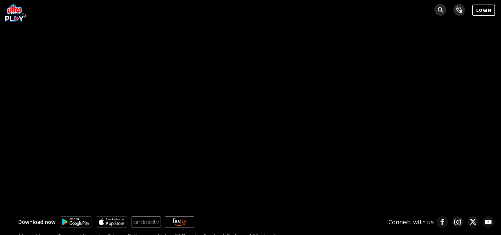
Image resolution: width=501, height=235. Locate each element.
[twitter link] (472, 221)
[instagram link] (457, 221)
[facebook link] (442, 221)
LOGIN (483, 10)
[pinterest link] (488, 221)
